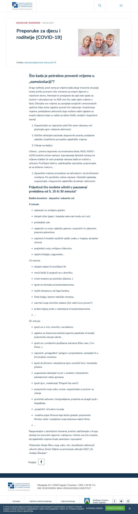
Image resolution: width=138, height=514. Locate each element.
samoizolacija (30, 62)
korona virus (42, 62)
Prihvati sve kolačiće (115, 508)
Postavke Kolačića (95, 508)
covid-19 (52, 62)
